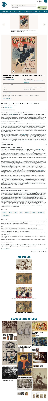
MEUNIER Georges (10, 80)
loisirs (16, 213)
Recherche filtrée (29, 11)
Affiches (9, 93)
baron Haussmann (14, 115)
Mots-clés (13, 11)
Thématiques (5, 11)
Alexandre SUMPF (8, 107)
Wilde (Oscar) (6, 216)
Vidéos (36, 11)
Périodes (20, 11)
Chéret (39, 149)
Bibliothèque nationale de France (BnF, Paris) (33, 81)
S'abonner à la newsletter (43, 8)
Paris (21, 213)
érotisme (27, 213)
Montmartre (41, 213)
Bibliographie (5, 219)
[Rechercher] (22, 5)
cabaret (4, 213)
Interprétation (6, 187)
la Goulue (24, 134)
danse (10, 213)
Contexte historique (8, 110)
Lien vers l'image (7, 98)
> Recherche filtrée (15, 7)
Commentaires (5, 249)
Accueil (3, 14)
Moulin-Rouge (41, 170)
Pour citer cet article (7, 242)
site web (27, 82)
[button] (44, 24)
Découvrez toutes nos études (12, 14)
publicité (34, 213)
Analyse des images (7, 145)
